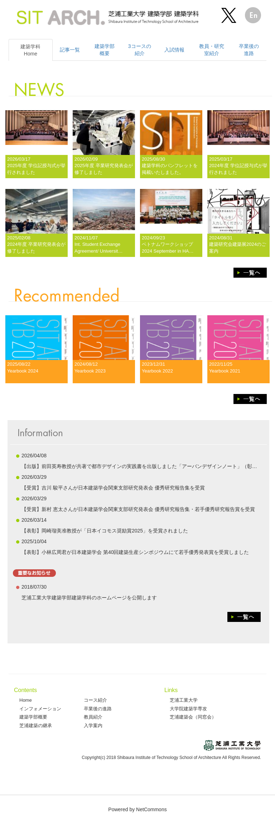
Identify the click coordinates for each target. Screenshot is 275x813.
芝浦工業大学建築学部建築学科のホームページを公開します (89, 597)
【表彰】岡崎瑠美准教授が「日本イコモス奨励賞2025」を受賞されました (104, 531)
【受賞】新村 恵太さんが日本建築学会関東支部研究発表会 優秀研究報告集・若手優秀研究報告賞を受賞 (138, 509)
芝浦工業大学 (184, 700)
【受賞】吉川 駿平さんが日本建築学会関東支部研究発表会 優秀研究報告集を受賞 (113, 488)
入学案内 (93, 725)
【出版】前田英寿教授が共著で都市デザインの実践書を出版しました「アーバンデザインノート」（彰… (139, 466)
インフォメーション (40, 708)
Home (25, 700)
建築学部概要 (33, 717)
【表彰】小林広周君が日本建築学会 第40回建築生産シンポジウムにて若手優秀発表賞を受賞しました (135, 552)
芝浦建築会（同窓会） (193, 717)
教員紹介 (93, 717)
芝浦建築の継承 (35, 725)
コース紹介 (95, 700)
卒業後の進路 (98, 708)
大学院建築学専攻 (188, 708)
